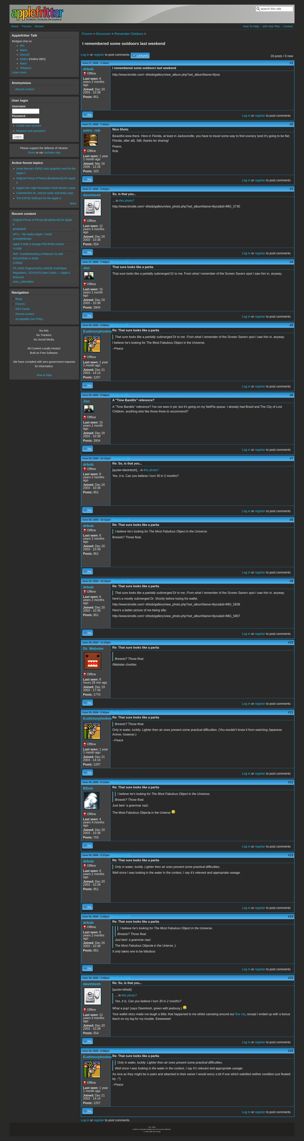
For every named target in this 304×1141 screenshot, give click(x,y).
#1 (291, 63)
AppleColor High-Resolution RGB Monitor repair (46, 187)
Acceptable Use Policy (29, 319)
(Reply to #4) (119, 325)
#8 (291, 519)
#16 (290, 1051)
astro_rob (91, 130)
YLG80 (17, 248)
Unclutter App (52, 152)
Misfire (24, 59)
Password (19, 115)
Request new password (30, 130)
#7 (291, 458)
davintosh (92, 195)
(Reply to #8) (120, 581)
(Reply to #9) (120, 642)
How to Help (44, 375)
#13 (290, 855)
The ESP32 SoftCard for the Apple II (38, 198)
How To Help (251, 26)
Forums (26, 26)
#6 (291, 395)
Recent (39, 26)
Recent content (24, 89)
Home (14, 26)
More (73, 203)
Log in (85, 54)
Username (19, 106)
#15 (290, 978)
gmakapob (19, 228)
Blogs (18, 298)
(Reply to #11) (120, 782)
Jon (86, 268)
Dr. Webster (93, 648)
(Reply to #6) (120, 458)
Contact (288, 26)
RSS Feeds (22, 308)
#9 (291, 581)
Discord (24, 54)
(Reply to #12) (120, 855)
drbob (88, 69)
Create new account (28, 125)
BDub (88, 788)
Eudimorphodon (97, 331)
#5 (291, 325)
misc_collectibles (23, 281)
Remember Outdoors (128, 33)
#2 (291, 124)
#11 (290, 712)
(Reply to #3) (119, 262)
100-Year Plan (271, 26)
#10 (290, 642)
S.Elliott (17, 262)
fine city (240, 1014)
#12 (290, 782)
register (99, 54)
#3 (291, 189)
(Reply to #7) (120, 519)
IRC (22, 45)
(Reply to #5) (119, 395)
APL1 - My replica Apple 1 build (32, 234)
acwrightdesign (22, 238)
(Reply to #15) (120, 1051)
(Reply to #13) (120, 916)
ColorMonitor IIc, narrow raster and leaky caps (44, 193)
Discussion (103, 33)
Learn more (19, 72)
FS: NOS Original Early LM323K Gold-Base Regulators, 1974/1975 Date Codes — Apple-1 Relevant (41, 273)
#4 (291, 262)
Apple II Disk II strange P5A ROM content (38, 244)
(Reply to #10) (120, 712)
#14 (290, 916)
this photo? (126, 200)
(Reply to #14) (120, 978)
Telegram (25, 67)
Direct (31, 152)
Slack (23, 63)
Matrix (23, 50)
